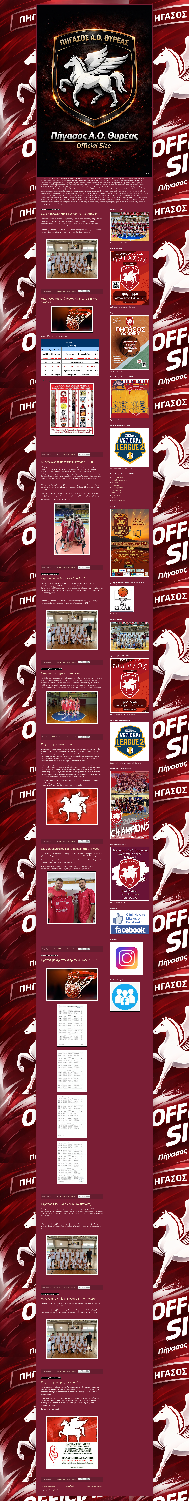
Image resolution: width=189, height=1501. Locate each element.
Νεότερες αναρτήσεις (48, 1486)
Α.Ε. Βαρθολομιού (117, 477)
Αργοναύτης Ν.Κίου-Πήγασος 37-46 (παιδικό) (69, 1298)
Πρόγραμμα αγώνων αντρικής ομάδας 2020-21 (70, 960)
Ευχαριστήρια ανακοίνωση (57, 744)
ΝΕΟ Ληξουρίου (117, 493)
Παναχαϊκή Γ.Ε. (117, 495)
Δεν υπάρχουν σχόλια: (69, 291)
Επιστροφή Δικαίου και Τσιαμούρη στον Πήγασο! (70, 848)
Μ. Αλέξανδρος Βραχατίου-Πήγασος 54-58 (67, 461)
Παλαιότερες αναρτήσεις (94, 1486)
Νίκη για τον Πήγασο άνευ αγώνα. (61, 673)
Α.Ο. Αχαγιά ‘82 (117, 485)
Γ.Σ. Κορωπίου (116, 490)
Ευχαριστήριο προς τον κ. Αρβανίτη (62, 1382)
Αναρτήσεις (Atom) (55, 1490)
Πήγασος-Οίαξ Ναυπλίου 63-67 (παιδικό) (66, 1204)
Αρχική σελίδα (70, 1486)
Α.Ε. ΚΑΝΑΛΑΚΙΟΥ (118, 482)
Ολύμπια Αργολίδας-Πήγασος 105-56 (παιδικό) (69, 213)
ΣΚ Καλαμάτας (116, 498)
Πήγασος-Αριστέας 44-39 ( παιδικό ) (63, 578)
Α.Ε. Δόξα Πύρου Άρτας (119, 480)
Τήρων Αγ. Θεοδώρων (119, 500)
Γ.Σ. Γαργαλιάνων (117, 488)
